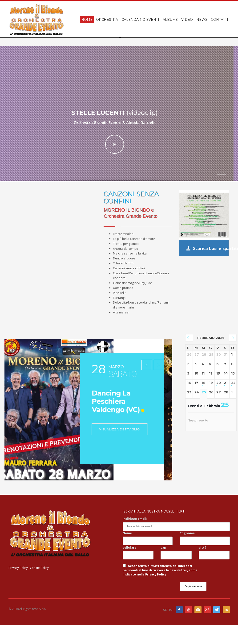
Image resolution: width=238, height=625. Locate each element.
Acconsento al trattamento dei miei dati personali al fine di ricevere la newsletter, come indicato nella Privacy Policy (160, 570)
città (202, 547)
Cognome (187, 533)
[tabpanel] (119, 114)
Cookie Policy (39, 568)
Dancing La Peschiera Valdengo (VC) (125, 401)
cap (163, 547)
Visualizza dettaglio (128, 429)
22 (233, 383)
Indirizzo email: (135, 519)
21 (225, 383)
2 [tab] (221, 174)
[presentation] (146, 365)
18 (204, 383)
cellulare (129, 547)
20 (218, 383)
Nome (127, 533)
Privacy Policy (18, 568)
